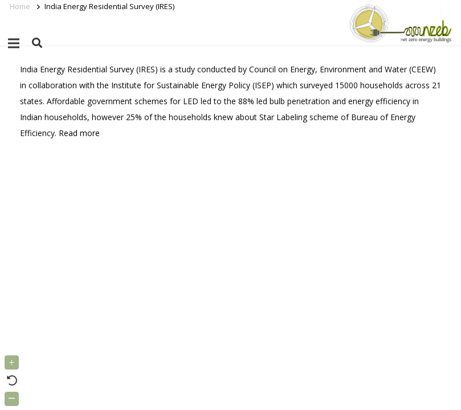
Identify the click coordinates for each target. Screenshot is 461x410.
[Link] (398, 23)
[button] (37, 43)
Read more (79, 133)
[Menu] (14, 43)
